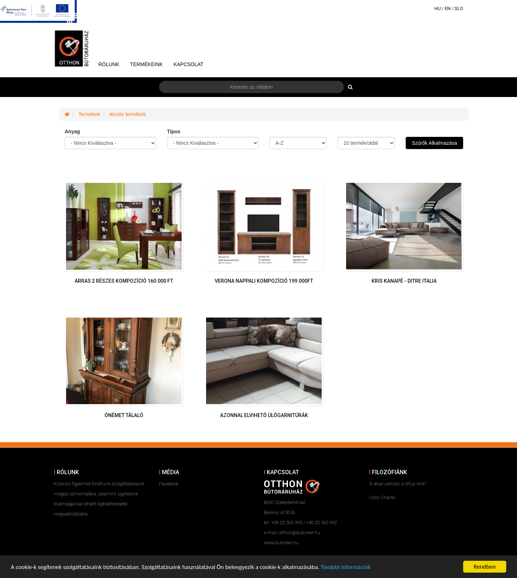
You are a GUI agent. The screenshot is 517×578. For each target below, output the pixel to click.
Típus (173, 131)
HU (437, 8)
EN (448, 8)
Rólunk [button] (108, 64)
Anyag (72, 131)
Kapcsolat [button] (188, 64)
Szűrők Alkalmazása (434, 143)
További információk (346, 567)
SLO (459, 8)
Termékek (89, 114)
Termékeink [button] (146, 64)
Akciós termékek (127, 114)
